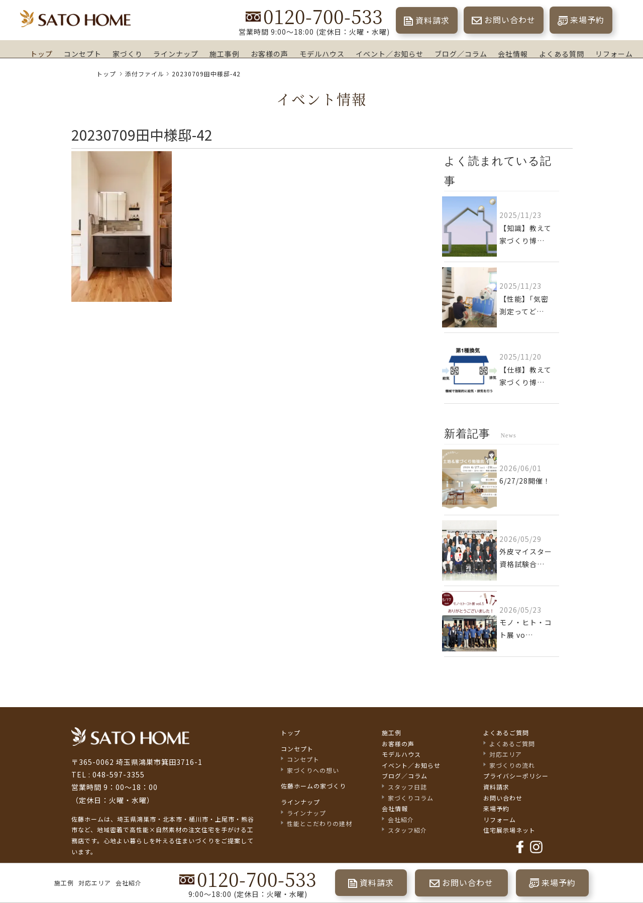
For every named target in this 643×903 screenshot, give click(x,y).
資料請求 (432, 20)
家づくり (128, 53)
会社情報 (513, 54)
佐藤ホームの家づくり (313, 786)
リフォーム (614, 53)
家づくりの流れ (512, 765)
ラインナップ (175, 54)
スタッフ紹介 (407, 830)
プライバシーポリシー (516, 776)
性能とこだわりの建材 (319, 824)
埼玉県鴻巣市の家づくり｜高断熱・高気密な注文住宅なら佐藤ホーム (75, 19)
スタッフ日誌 (407, 787)
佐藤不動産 (130, 737)
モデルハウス (322, 53)
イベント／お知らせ (389, 53)
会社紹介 (129, 882)
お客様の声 (269, 53)
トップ (41, 53)
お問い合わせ (509, 20)
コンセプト (82, 54)
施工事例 (224, 53)
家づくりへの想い (313, 770)
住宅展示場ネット (509, 830)
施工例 (64, 882)
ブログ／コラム (461, 54)
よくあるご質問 (506, 733)
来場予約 (587, 20)
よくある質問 (561, 54)
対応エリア (94, 882)
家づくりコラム (411, 798)
